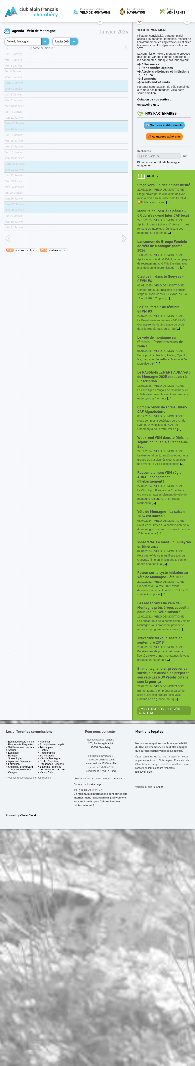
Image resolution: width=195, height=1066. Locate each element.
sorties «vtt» (52, 250)
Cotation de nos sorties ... (154, 99)
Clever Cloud (28, 815)
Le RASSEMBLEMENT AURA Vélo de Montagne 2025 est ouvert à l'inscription (163, 377)
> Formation (13, 763)
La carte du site (136, 11)
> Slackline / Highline (49, 766)
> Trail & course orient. (18, 769)
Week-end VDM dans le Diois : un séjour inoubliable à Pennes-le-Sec (163, 442)
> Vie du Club (45, 772)
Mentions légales (149, 732)
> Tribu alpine (45, 747)
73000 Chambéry (100, 747)
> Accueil (11, 749)
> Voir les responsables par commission (28, 777)
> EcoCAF (43, 749)
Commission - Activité (92, 11)
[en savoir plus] (143, 771)
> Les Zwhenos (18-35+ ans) (54, 769)
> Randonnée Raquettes (20, 744)
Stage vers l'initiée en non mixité (163, 185)
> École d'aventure (48, 761)
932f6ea (158, 786)
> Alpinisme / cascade (18, 761)
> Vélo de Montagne (49, 758)
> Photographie (46, 752)
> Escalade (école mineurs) (21, 741)
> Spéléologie (13, 758)
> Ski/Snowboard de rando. (21, 747)
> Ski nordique (46, 755)
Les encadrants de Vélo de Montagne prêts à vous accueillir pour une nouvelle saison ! (163, 607)
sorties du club (20, 250)
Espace (176, 11)
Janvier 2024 (62, 41)
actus (152, 176)
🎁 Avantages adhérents (164, 136)
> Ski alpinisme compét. (51, 744)
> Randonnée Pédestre (51, 763)
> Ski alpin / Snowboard (19, 766)
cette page (95, 784)
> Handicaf (44, 741)
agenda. (178, 750)
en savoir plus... (148, 104)
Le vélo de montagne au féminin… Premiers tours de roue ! (160, 342)
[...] (168, 202)
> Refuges (12, 755)
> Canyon (11, 772)
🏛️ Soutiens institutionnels (164, 125)
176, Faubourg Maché (100, 743)
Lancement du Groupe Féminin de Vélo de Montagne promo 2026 (162, 246)
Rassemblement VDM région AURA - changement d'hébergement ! (160, 477)
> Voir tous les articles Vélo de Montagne (161, 711)
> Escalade (12, 752)
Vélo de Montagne (17, 41)
